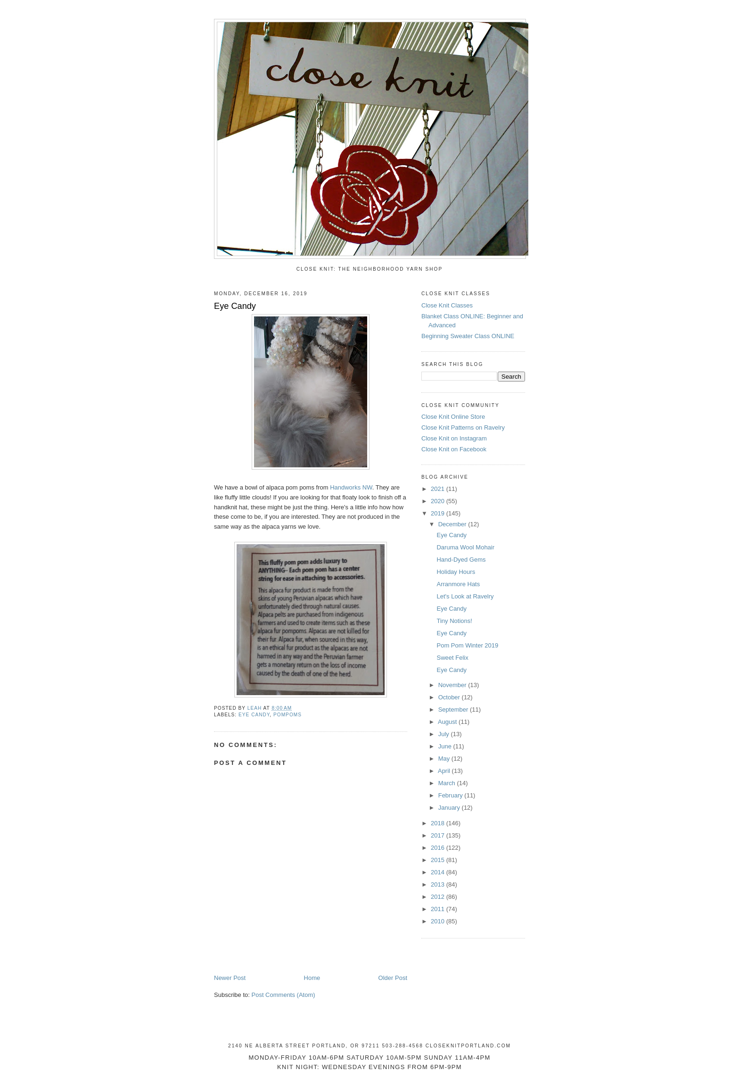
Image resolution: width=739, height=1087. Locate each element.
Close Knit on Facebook (453, 449)
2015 (438, 859)
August (448, 721)
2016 (438, 847)
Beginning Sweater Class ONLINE (467, 336)
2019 (438, 513)
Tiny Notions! (454, 620)
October (450, 697)
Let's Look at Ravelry (464, 596)
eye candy (254, 714)
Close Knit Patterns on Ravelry (463, 427)
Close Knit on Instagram (454, 438)
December (453, 524)
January (450, 807)
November (453, 685)
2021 (438, 488)
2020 (438, 501)
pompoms (287, 714)
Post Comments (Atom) (283, 994)
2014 (438, 872)
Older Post (392, 977)
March (447, 783)
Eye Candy (451, 535)
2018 (438, 823)
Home (312, 977)
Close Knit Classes (447, 305)
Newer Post (230, 977)
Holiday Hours (455, 571)
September (454, 709)
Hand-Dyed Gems (460, 559)
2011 (438, 909)
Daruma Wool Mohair (465, 547)
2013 (438, 884)
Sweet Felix (452, 657)
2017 (438, 835)
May (445, 758)
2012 (438, 896)
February (451, 795)
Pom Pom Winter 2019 (467, 645)
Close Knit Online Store (453, 416)
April (445, 770)
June (445, 746)
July (444, 734)
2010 (438, 921)
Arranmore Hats (458, 584)
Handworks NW (351, 487)
